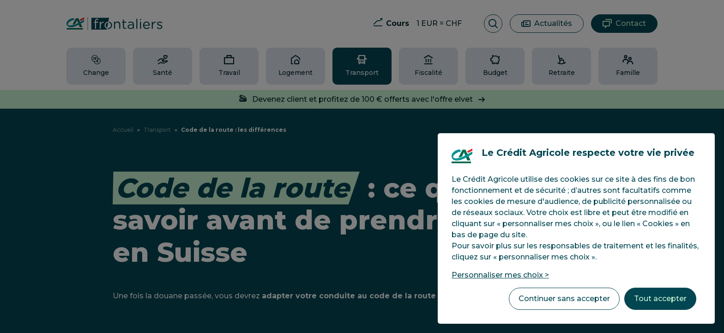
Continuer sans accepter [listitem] (564, 298)
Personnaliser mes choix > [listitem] (500, 275)
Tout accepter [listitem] (660, 298)
